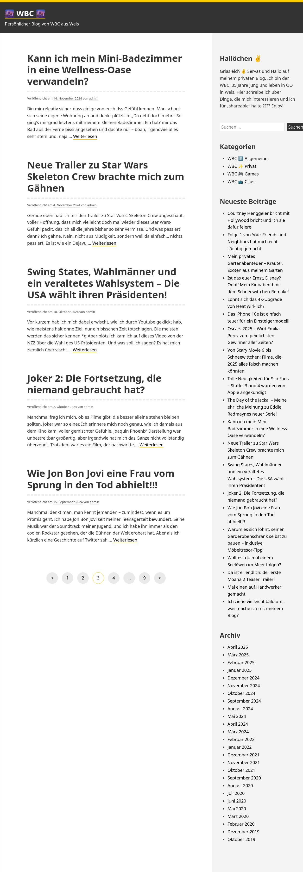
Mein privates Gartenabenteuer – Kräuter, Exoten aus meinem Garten (255, 263)
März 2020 (238, 816)
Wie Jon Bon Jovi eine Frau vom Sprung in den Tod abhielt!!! (101, 479)
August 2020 (240, 785)
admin (93, 98)
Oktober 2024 (241, 693)
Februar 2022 (241, 739)
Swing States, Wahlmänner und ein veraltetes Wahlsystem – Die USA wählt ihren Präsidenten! (103, 283)
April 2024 (237, 724)
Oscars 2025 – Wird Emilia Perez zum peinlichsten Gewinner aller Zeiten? (253, 335)
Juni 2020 (236, 801)
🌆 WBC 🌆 (25, 13)
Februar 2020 (241, 824)
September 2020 (244, 778)
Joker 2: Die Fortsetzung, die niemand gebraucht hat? (94, 383)
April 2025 (237, 647)
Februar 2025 (241, 662)
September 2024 (244, 701)
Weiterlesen (85, 136)
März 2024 (238, 732)
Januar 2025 (239, 670)
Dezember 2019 (243, 832)
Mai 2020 (236, 808)
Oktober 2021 (241, 770)
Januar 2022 (239, 747)
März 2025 (238, 655)
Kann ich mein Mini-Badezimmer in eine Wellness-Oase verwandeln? (104, 69)
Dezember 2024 (243, 678)
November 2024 (243, 685)
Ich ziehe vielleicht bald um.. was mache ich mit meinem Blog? (256, 608)
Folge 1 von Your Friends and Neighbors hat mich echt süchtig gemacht (256, 241)
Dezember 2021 (243, 755)
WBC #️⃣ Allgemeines (248, 158)
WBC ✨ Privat (241, 166)
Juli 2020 (236, 793)
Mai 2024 (236, 716)
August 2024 (240, 708)
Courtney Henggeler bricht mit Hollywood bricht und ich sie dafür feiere (258, 220)
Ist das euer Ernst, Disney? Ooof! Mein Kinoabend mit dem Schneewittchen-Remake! (258, 285)
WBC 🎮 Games (243, 174)
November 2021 (243, 762)
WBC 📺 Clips (240, 181)
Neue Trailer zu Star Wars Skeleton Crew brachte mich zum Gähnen (105, 176)
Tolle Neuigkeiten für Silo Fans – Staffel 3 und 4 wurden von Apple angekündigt (258, 385)
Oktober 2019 (241, 839)
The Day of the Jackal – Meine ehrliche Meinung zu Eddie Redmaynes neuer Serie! (257, 407)
